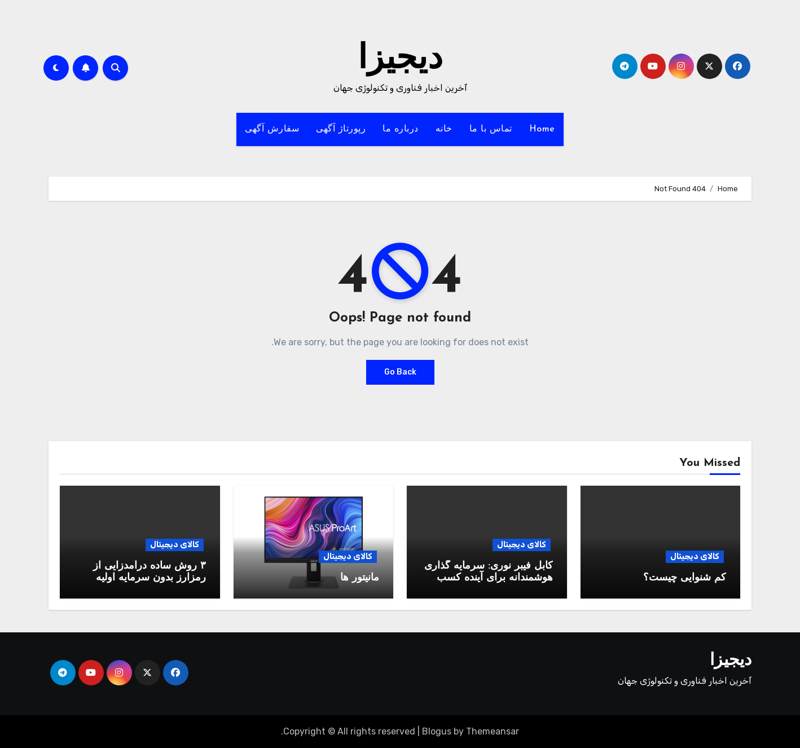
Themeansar (492, 731)
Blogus (436, 731)
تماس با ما (490, 129)
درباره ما (401, 129)
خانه (444, 129)
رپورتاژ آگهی (341, 129)
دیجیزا (400, 60)
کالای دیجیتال (694, 556)
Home (542, 129)
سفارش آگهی (272, 129)
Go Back (400, 372)
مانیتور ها (359, 578)
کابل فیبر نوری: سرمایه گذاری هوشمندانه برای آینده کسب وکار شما (488, 578)
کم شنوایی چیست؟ (684, 578)
